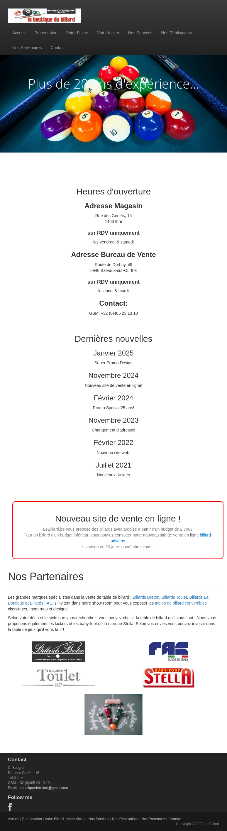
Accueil (19, 33)
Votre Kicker (108, 33)
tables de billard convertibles (181, 603)
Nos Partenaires (27, 47)
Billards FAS (41, 603)
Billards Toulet (174, 597)
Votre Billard (77, 33)
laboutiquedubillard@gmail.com (43, 788)
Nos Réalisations (176, 33)
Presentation (45, 33)
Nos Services (140, 33)
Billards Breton (146, 597)
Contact (57, 47)
